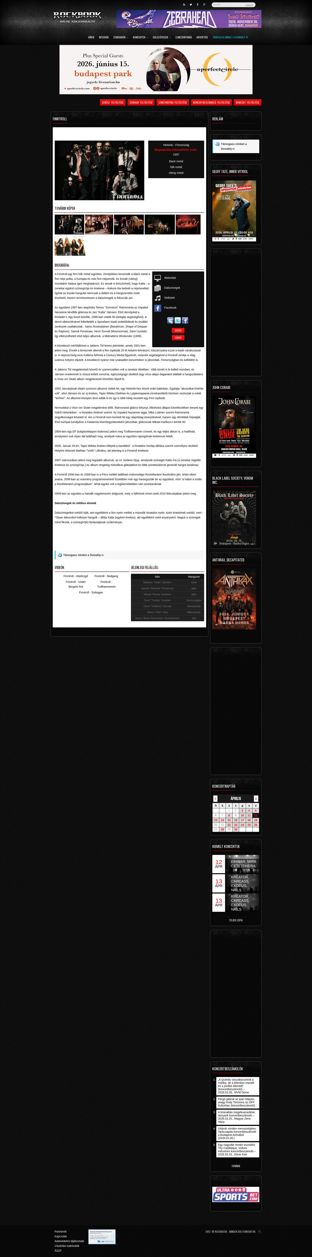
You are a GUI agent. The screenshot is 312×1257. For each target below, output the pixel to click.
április (236, 798)
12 (255, 815)
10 (242, 815)
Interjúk (104, 37)
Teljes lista (236, 920)
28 (222, 829)
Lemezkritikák (184, 37)
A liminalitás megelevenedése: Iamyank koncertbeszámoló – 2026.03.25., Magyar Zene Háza (236, 1117)
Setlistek (169, 297)
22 (229, 824)
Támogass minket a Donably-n (230, 37)
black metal (176, 161)
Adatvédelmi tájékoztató (69, 1241)
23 (235, 824)
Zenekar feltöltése (141, 102)
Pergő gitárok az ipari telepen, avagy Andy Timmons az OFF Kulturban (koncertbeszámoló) (236, 1102)
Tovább (235, 1166)
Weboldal (170, 277)
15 (229, 820)
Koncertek (140, 37)
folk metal (176, 167)
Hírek (91, 37)
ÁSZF (58, 1250)
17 (242, 820)
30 (235, 829)
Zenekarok (120, 37)
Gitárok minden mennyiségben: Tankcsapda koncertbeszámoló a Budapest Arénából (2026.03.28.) (237, 1133)
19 (255, 820)
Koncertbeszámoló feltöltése (211, 102)
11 (249, 815)
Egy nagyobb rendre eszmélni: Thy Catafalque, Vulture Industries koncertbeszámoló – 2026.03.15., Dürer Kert (237, 1149)
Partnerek (61, 1231)
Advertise (202, 37)
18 (249, 820)
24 (242, 824)
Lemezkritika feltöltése (173, 102)
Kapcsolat (61, 1236)
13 (215, 820)
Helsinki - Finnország (176, 145)
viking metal (176, 172)
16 (235, 820)
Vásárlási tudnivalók (67, 1245)
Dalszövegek (162, 37)
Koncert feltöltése (247, 102)
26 (255, 824)
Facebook (170, 307)
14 (222, 820)
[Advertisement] (129, 541)
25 (249, 824)
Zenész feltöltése (113, 102)
